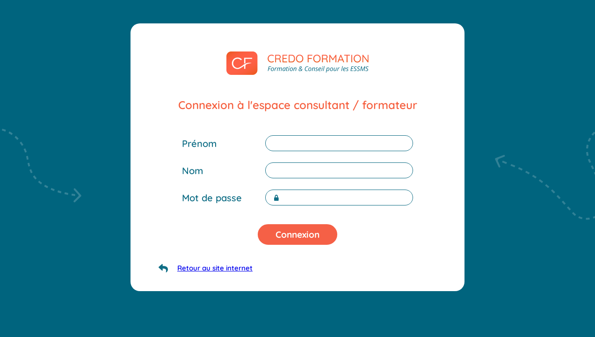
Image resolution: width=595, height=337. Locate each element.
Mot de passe (212, 198)
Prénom (199, 143)
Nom (192, 170)
